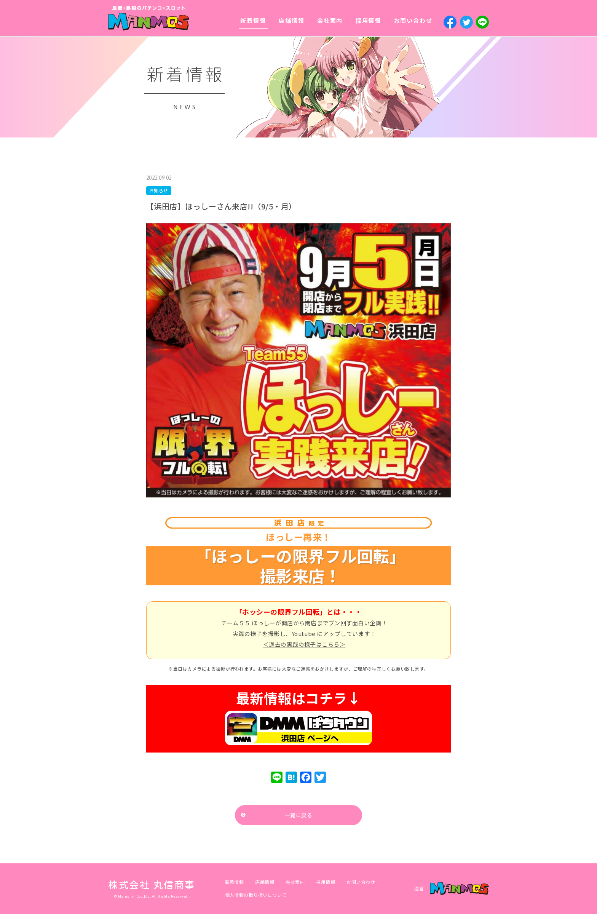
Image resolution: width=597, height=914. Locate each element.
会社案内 (330, 20)
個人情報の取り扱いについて (256, 895)
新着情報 (253, 20)
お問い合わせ (413, 20)
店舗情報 (291, 20)
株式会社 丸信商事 (151, 884)
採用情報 (368, 20)
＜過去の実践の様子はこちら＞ (304, 644)
